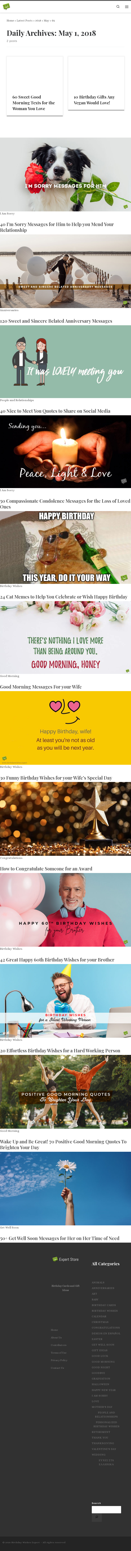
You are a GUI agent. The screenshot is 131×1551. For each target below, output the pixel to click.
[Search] (97, 1517)
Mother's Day (102, 1406)
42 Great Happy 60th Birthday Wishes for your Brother (57, 960)
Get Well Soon (9, 1227)
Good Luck (100, 1356)
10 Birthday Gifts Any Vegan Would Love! (94, 99)
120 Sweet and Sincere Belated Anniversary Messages (56, 321)
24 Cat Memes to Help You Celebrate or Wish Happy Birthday (63, 597)
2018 (38, 20)
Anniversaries (9, 310)
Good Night (101, 1367)
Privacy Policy (59, 1360)
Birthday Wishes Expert (25, 1542)
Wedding (99, 1454)
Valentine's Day (104, 1449)
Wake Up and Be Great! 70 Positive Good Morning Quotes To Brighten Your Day (63, 1144)
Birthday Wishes (11, 586)
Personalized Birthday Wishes (106, 1424)
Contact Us (57, 1367)
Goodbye (98, 1373)
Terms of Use (59, 1352)
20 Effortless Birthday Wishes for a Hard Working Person (60, 1050)
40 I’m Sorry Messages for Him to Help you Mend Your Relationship (57, 227)
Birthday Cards (104, 1305)
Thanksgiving (103, 1443)
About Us (56, 1337)
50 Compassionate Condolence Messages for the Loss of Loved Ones (65, 504)
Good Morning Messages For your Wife (41, 687)
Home (10, 20)
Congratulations (11, 858)
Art (94, 1293)
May (46, 20)
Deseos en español (106, 1333)
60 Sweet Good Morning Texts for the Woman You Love (33, 102)
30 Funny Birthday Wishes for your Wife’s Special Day (56, 778)
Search (96, 1503)
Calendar (99, 1316)
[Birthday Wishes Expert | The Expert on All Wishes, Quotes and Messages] (6, 6)
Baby (95, 1299)
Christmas (100, 1322)
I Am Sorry (7, 213)
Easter (97, 1339)
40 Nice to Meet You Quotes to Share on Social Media (55, 411)
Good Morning (9, 676)
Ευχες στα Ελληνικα (106, 1462)
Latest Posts (25, 20)
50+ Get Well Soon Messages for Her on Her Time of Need (59, 1238)
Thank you (100, 1437)
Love (95, 1401)
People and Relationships (17, 400)
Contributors (58, 1345)
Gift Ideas (100, 1350)
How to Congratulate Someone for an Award (46, 869)
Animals (98, 1282)
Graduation (101, 1378)
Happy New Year (104, 1390)
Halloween (100, 1384)
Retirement (101, 1432)
